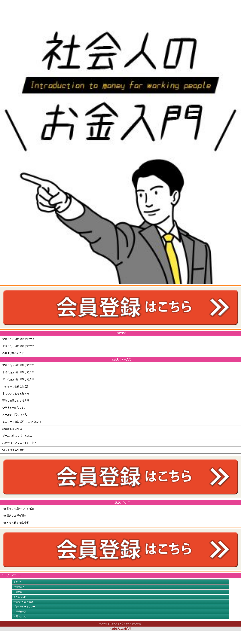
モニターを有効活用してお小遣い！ (22, 421)
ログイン (18, 582)
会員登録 (18, 592)
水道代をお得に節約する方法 (18, 346)
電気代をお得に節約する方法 (18, 339)
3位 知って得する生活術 (15, 522)
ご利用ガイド (20, 587)
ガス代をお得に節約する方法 (18, 379)
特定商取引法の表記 (23, 602)
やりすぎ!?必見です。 (14, 353)
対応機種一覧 (20, 611)
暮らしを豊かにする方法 (15, 400)
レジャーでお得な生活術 (15, 386)
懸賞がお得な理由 (12, 428)
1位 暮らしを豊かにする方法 (18, 508)
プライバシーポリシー (24, 606)
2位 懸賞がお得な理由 (14, 515)
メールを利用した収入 (14, 414)
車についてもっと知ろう (15, 393)
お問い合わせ (20, 616)
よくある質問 (20, 597)
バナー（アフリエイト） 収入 (19, 442)
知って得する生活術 (13, 449)
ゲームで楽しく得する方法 (17, 435)
